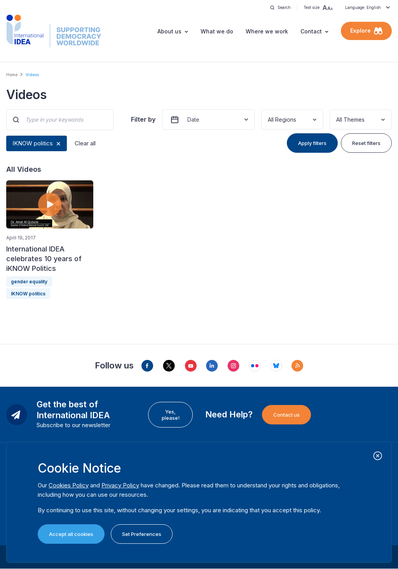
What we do (217, 31)
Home (11, 74)
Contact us (286, 415)
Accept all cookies (71, 534)
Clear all (85, 143)
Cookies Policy (69, 485)
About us (169, 31)
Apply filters (312, 143)
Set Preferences (141, 534)
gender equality (29, 281)
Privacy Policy (120, 485)
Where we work (267, 31)
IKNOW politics (32, 143)
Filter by (143, 119)
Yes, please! (171, 414)
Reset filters (366, 143)
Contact (311, 31)
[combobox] (268, 119)
